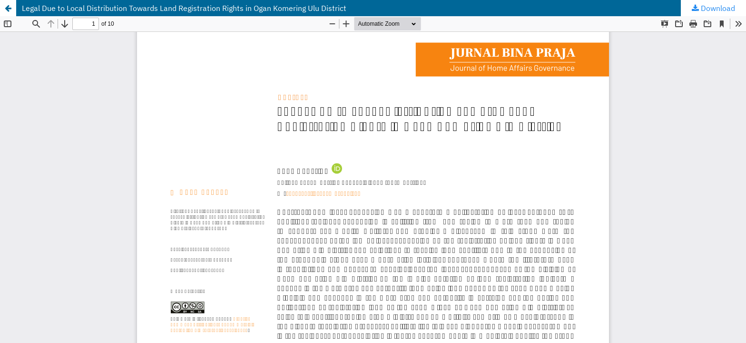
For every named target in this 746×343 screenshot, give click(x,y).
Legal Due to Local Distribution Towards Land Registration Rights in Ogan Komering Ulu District (184, 8)
